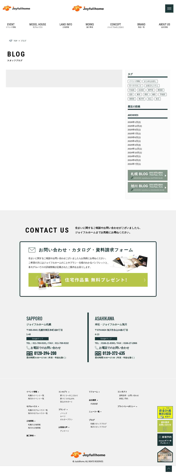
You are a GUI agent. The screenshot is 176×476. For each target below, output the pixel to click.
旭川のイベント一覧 (36, 409)
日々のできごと (136, 86)
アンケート (98, 406)
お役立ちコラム (154, 86)
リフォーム (96, 413)
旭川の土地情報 (35, 440)
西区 (158, 95)
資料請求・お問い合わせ (128, 421)
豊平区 (152, 91)
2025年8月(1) (135, 135)
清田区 (150, 99)
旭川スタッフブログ (126, 409)
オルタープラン (68, 440)
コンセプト (64, 410)
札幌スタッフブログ (126, 406)
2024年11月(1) (135, 156)
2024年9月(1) (135, 165)
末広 (139, 104)
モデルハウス (37, 26)
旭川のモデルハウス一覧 (38, 424)
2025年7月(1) (135, 140)
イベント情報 (11, 26)
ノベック (65, 433)
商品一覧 (141, 26)
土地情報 (66, 26)
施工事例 (90, 26)
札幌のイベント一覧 (36, 406)
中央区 (132, 91)
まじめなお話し (152, 82)
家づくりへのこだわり (71, 414)
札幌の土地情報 (35, 436)
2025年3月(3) (135, 152)
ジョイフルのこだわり (115, 26)
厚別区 (132, 95)
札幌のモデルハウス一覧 (38, 421)
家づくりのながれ (69, 417)
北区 (141, 95)
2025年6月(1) (135, 144)
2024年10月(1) (135, 161)
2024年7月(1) (135, 173)
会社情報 (164, 26)
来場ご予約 (122, 424)
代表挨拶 (97, 426)
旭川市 (161, 99)
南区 (131, 99)
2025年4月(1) (135, 148)
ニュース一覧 (97, 434)
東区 (149, 95)
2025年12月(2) (135, 131)
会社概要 (95, 422)
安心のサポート (68, 421)
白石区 (142, 91)
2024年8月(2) (135, 169)
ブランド (64, 429)
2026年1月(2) (135, 127)
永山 (131, 104)
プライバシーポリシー (125, 432)
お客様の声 (96, 402)
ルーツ (64, 436)
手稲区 (140, 99)
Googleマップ (39, 348)
